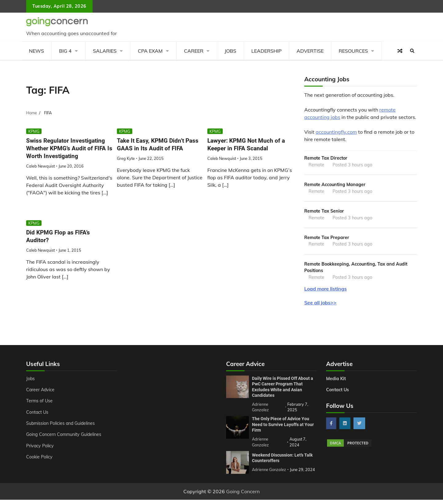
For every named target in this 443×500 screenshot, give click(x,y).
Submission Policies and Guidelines (61, 423)
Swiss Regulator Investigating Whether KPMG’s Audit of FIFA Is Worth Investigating (69, 148)
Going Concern (243, 492)
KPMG (33, 131)
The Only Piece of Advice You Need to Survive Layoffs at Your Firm (283, 425)
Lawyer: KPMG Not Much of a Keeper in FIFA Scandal (246, 144)
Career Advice (40, 390)
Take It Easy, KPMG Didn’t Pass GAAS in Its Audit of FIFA (157, 144)
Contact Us (37, 412)
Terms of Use (39, 401)
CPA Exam (150, 51)
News (36, 51)
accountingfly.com (336, 132)
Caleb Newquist (40, 166)
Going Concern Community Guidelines (64, 435)
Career (193, 51)
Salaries (105, 51)
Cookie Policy (39, 457)
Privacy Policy (40, 446)
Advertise (310, 51)
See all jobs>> (320, 303)
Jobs (230, 51)
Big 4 (65, 51)
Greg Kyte (126, 158)
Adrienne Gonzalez (269, 469)
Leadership (266, 51)
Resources (353, 51)
